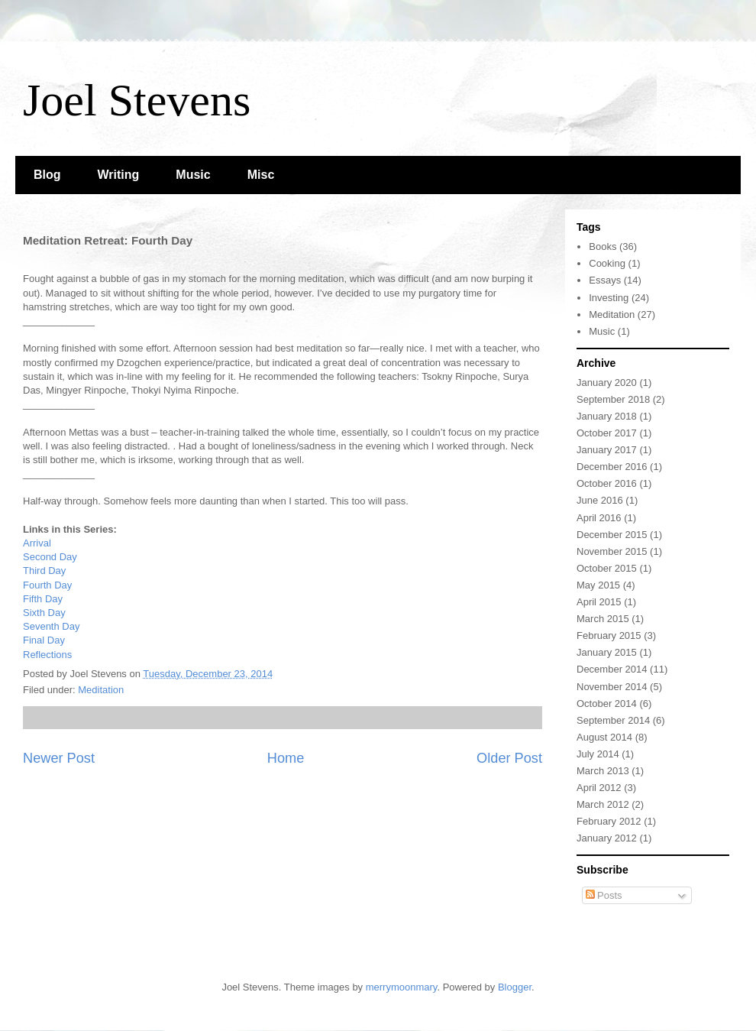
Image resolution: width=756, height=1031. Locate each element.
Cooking (607, 263)
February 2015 (609, 635)
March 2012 (603, 804)
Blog (47, 174)
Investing (608, 297)
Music (193, 174)
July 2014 (598, 754)
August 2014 (604, 737)
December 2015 (612, 534)
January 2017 (607, 450)
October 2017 (607, 433)
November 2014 (612, 686)
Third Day (44, 570)
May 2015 (598, 585)
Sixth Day (44, 612)
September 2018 (613, 399)
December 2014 (612, 669)
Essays (605, 280)
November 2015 (612, 551)
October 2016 (607, 483)
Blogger (514, 987)
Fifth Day (43, 599)
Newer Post (59, 758)
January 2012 (607, 838)
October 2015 (607, 568)
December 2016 (612, 466)
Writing (119, 174)
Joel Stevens (136, 100)
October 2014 (607, 703)
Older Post (509, 758)
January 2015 (607, 652)
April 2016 (599, 518)
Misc (261, 174)
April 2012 (599, 787)
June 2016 (600, 500)
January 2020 (607, 382)
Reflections (47, 654)
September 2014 (613, 720)
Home (286, 758)
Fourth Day (47, 585)
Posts (604, 895)
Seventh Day (51, 626)
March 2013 (603, 770)
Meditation (101, 689)
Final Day (44, 640)
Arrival (37, 543)
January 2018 (607, 416)
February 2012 (609, 821)
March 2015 (603, 618)
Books (602, 246)
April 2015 (599, 602)
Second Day (50, 557)
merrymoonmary (402, 987)
